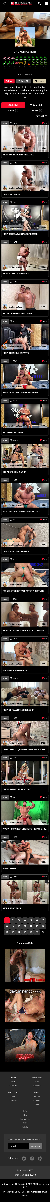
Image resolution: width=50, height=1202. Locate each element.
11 (25, 926)
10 (19, 926)
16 (13, 932)
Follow (9, 81)
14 (43, 926)
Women (13, 1085)
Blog (25, 1115)
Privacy (36, 1100)
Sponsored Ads (25, 943)
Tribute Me (23, 81)
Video (36, 104)
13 (37, 926)
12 (31, 926)
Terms (37, 1096)
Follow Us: (13, 1158)
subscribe (35, 1146)
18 (25, 932)
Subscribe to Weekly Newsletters (24, 1139)
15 (7, 932)
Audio (13, 110)
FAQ (37, 1104)
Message (39, 81)
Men (13, 1081)
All (13, 104)
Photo (37, 110)
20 (37, 932)
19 (31, 932)
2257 (25, 1123)
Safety (25, 1127)
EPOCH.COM (21, 1191)
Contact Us (25, 1119)
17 (19, 932)
